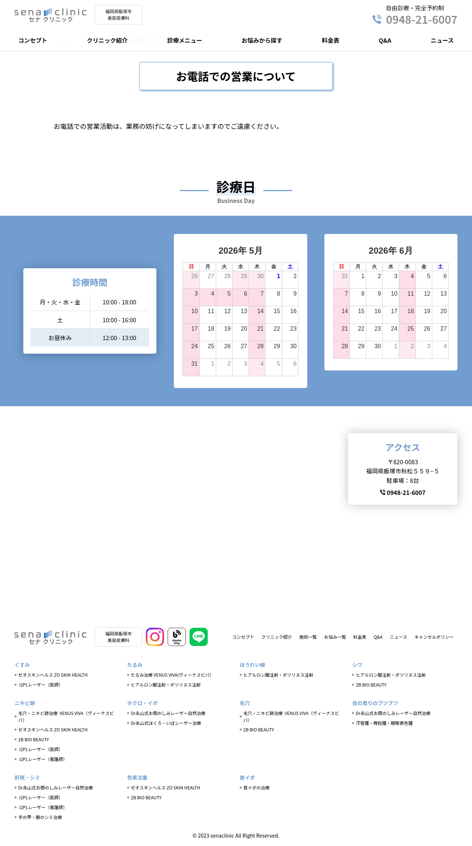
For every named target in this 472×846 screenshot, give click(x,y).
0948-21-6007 (414, 19)
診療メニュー (184, 40)
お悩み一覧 (335, 638)
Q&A (385, 40)
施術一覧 (308, 638)
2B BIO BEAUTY (371, 687)
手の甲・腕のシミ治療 (40, 820)
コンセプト (32, 40)
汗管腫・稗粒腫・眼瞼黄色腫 (384, 726)
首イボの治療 (256, 790)
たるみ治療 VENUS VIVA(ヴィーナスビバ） (172, 677)
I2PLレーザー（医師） (40, 687)
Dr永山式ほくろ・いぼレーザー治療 (166, 726)
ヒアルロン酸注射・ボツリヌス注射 (166, 687)
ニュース (442, 40)
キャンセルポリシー (434, 638)
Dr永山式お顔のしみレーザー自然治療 (168, 716)
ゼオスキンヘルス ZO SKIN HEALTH (53, 677)
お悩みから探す (262, 40)
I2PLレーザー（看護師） (42, 762)
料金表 (330, 40)
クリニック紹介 (107, 40)
